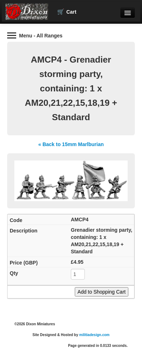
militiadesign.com (94, 335)
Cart (66, 11)
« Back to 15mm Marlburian (71, 144)
